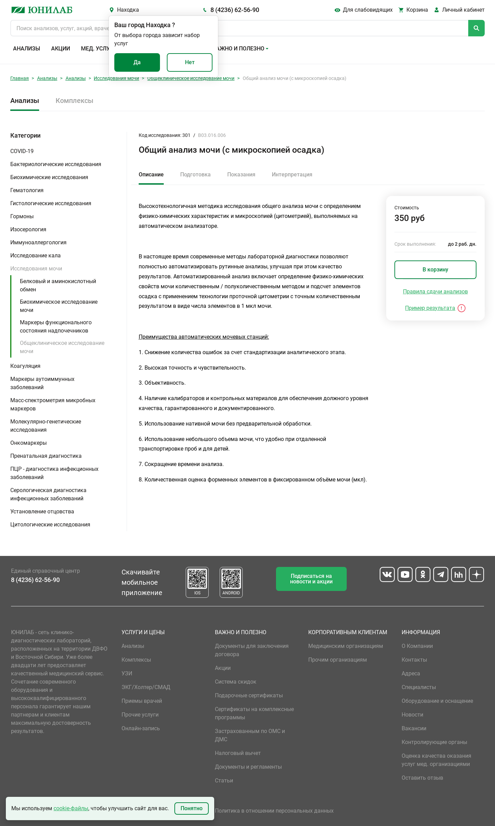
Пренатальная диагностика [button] (46, 456)
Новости (412, 714)
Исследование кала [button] (35, 255)
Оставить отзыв (422, 778)
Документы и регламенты (248, 767)
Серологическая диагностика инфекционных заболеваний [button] (48, 494)
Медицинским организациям (345, 646)
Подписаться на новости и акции (311, 579)
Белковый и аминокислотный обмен (58, 285)
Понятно (192, 808)
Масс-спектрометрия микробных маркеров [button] (52, 404)
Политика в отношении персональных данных (274, 810)
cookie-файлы (71, 808)
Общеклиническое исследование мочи (190, 78)
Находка (128, 10)
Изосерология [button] (28, 229)
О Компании (417, 646)
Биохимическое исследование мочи (58, 306)
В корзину (435, 269)
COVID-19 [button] (22, 151)
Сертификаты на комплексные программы (254, 713)
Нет (190, 62)
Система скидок (235, 681)
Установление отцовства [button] (42, 511)
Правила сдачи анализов (435, 291)
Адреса (411, 673)
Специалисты (419, 687)
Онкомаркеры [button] (28, 443)
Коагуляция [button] (25, 366)
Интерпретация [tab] (292, 174)
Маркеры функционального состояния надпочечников (56, 326)
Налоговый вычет (238, 753)
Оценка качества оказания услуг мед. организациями (436, 760)
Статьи (224, 780)
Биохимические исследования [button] (49, 177)
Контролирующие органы (434, 742)
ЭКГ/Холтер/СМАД (146, 687)
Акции (60, 48)
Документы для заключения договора (252, 650)
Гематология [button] (27, 190)
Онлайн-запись (141, 728)
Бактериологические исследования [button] (55, 164)
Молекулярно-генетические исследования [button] (45, 425)
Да (137, 62)
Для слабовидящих (368, 10)
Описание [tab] (151, 174)
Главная (19, 78)
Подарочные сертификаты (249, 695)
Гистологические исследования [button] (50, 203)
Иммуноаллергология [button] (38, 242)
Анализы (26, 48)
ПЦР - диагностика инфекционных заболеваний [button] (54, 473)
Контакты (414, 659)
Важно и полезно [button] (238, 48)
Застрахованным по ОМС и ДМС (250, 735)
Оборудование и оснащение (437, 701)
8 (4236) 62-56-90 (234, 9)
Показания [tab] (241, 174)
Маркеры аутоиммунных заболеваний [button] (42, 383)
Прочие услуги (140, 714)
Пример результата (430, 308)
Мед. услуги (99, 48)
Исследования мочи (116, 78)
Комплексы (74, 100)
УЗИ (127, 673)
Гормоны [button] (22, 216)
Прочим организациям (337, 659)
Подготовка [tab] (195, 174)
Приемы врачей (142, 701)
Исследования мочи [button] (36, 268)
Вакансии (414, 728)
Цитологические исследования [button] (50, 524)
